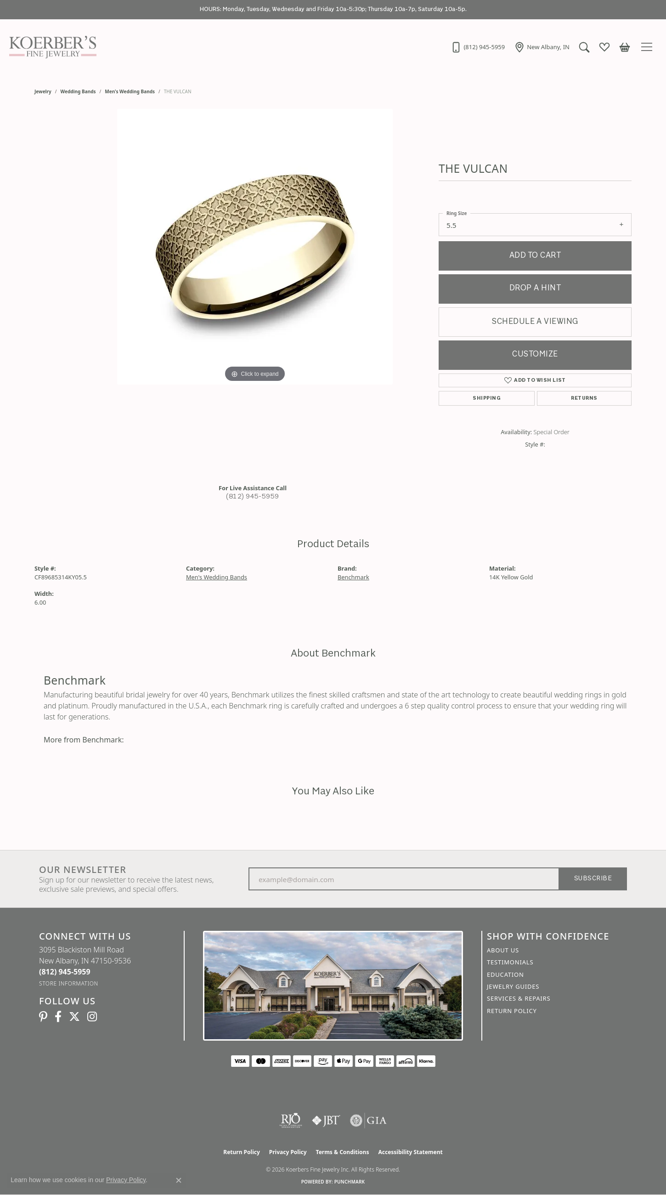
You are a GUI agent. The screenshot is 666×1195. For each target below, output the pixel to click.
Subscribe (593, 878)
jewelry (42, 91)
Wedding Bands (78, 91)
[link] (478, 47)
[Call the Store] (64, 972)
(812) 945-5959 (252, 496)
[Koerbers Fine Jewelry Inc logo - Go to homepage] (50, 47)
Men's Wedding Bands (130, 91)
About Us (503, 950)
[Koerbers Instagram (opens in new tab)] (92, 1016)
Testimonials (510, 962)
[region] (255, 292)
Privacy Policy (288, 1152)
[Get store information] (68, 983)
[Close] (654, 10)
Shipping (487, 398)
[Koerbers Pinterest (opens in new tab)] (43, 1016)
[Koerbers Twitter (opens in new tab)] (74, 1016)
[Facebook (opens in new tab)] (58, 1016)
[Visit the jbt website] (326, 1120)
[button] (584, 47)
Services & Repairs (518, 998)
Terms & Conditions (342, 1152)
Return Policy (512, 1011)
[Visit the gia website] (368, 1120)
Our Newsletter (82, 869)
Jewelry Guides (513, 986)
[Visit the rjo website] (290, 1120)
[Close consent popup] (178, 1180)
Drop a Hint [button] (535, 288)
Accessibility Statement (410, 1152)
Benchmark (353, 577)
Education (505, 974)
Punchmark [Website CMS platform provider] (349, 1181)
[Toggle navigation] (648, 47)
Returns (584, 398)
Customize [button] (535, 354)
